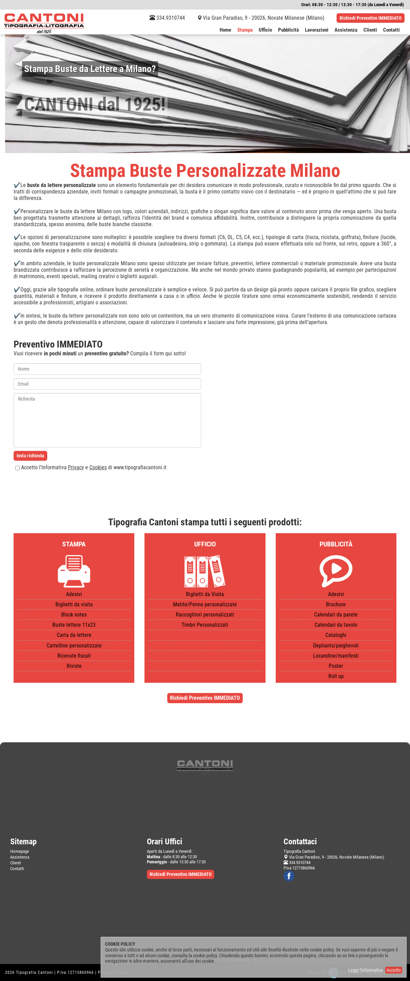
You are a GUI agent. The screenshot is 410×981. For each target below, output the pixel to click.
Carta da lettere (74, 635)
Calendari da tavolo (335, 625)
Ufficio (265, 30)
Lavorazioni (316, 30)
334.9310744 (167, 18)
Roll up (336, 676)
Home (225, 30)
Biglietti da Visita (205, 594)
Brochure (336, 604)
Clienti (370, 30)
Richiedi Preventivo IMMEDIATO (371, 18)
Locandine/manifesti (336, 656)
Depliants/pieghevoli (336, 645)
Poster (336, 666)
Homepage (19, 851)
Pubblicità (288, 30)
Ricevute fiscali (74, 656)
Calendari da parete (336, 614)
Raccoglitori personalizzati (205, 614)
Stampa (245, 30)
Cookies (98, 467)
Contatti (391, 30)
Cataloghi (335, 635)
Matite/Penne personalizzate (205, 604)
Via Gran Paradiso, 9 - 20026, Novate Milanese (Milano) (263, 18)
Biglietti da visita (74, 604)
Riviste (74, 666)
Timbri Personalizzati (205, 625)
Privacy (76, 467)
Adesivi (74, 594)
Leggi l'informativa (365, 970)
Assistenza (346, 30)
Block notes (74, 614)
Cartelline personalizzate (74, 645)
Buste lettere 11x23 (74, 625)
